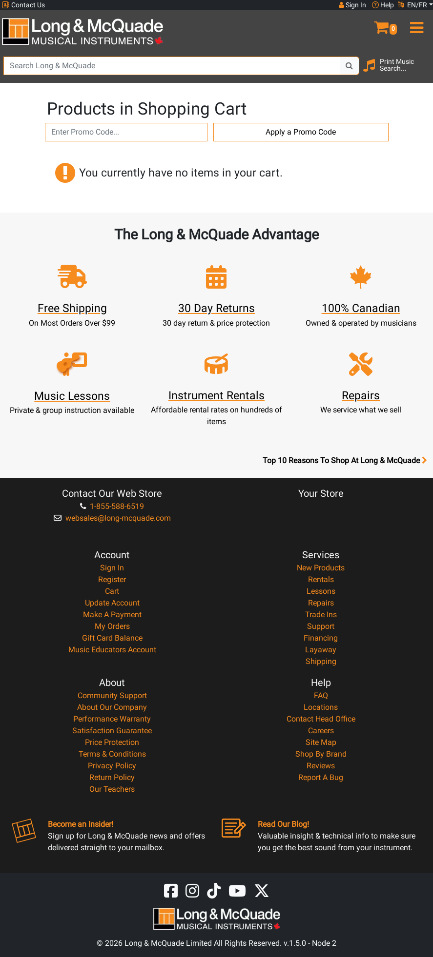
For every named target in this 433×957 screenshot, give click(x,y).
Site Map (321, 742)
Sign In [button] (352, 5)
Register (112, 579)
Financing (321, 638)
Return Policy (112, 777)
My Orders (112, 626)
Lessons (321, 591)
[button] (379, 23)
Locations (321, 707)
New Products (321, 567)
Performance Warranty (112, 718)
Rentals (321, 579)
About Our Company (112, 707)
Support (320, 626)
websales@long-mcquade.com (112, 518)
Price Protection (112, 742)
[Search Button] (349, 66)
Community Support (112, 695)
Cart (112, 591)
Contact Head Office (321, 718)
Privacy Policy (112, 765)
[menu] (415, 23)
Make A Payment (112, 614)
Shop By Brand (321, 754)
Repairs (321, 602)
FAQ (321, 695)
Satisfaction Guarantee (112, 730)
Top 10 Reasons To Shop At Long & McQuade (344, 461)
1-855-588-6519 (112, 506)
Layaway (320, 649)
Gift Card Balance (112, 638)
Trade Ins (321, 614)
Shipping (321, 661)
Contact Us (23, 5)
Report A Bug (320, 777)
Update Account (112, 602)
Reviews (321, 765)
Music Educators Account (112, 649)
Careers (321, 730)
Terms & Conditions (112, 754)
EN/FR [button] (412, 5)
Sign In (112, 567)
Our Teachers (112, 789)
